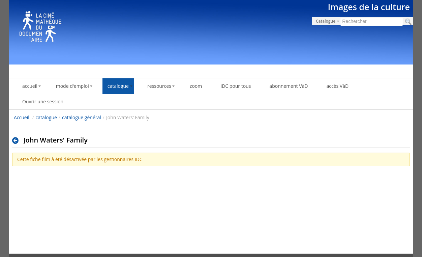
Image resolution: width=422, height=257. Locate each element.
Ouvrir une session (42, 101)
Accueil (21, 117)
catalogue (46, 117)
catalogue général (81, 117)
